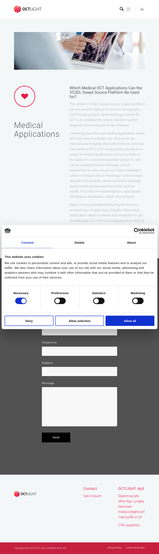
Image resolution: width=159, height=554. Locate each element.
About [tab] (131, 242)
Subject (48, 362)
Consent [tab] (27, 242)
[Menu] (128, 9)
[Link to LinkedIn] (142, 9)
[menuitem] (120, 9)
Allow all (130, 321)
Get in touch (92, 496)
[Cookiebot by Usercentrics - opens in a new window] (136, 231)
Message (49, 383)
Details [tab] (79, 242)
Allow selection (79, 321)
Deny (29, 321)
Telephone (49, 342)
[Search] (120, 9)
